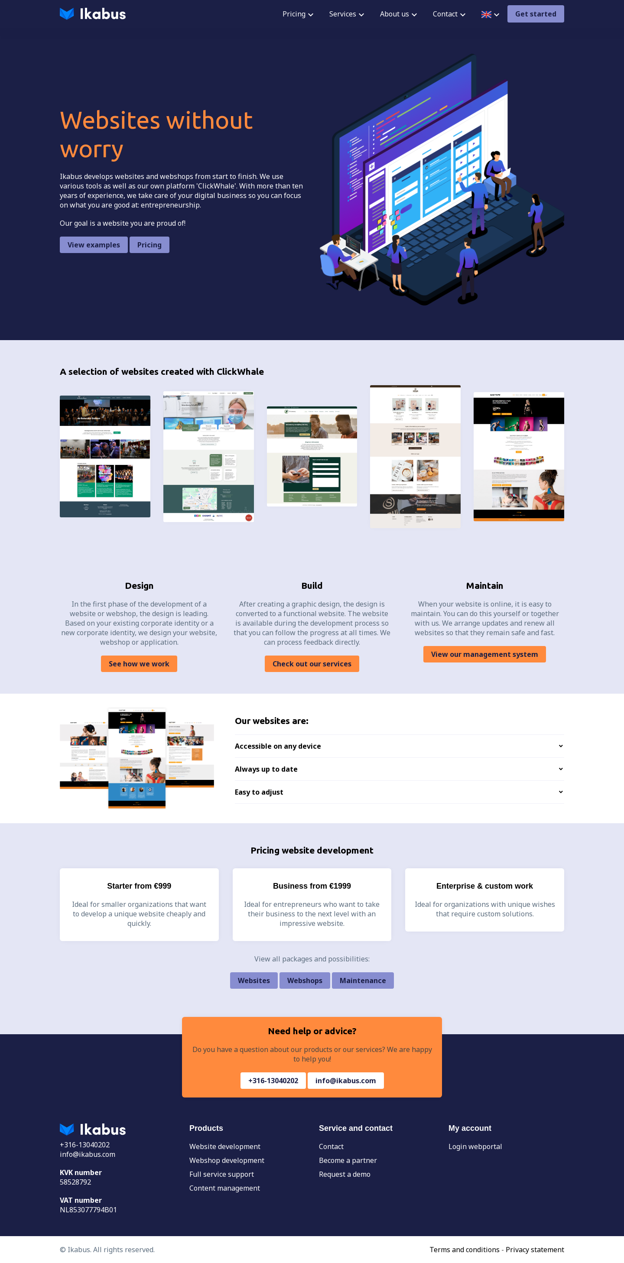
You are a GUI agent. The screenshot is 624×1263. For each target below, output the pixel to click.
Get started (535, 14)
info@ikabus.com (345, 1080)
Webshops (304, 980)
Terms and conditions (464, 1249)
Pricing (149, 245)
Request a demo (344, 1174)
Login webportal (475, 1146)
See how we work (139, 664)
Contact (331, 1146)
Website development (224, 1146)
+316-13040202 (273, 1080)
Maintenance (363, 980)
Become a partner (348, 1160)
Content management (224, 1188)
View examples (94, 245)
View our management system (484, 654)
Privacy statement (535, 1249)
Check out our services (312, 664)
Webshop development (226, 1160)
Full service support (221, 1174)
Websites (254, 980)
